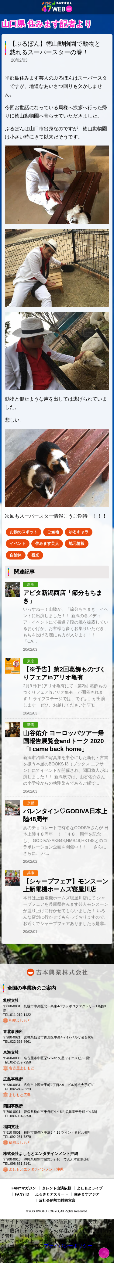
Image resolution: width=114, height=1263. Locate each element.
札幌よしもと (20, 1020)
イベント (18, 543)
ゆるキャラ (78, 532)
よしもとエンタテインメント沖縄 (36, 1169)
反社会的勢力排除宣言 (57, 1200)
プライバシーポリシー (68, 1245)
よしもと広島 (20, 1095)
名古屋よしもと (21, 1068)
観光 (35, 555)
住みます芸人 (47, 543)
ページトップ (103, 1252)
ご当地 (53, 532)
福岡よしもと (20, 1142)
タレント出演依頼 (56, 1188)
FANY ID (22, 1194)
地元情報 (77, 543)
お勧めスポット (23, 532)
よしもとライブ (89, 1188)
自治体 (16, 555)
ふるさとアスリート (51, 1194)
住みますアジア (86, 1194)
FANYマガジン (24, 1188)
